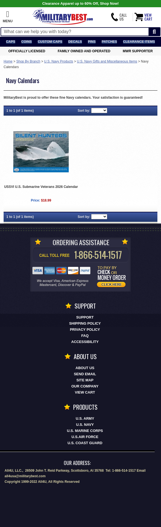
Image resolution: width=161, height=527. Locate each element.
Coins (26, 42)
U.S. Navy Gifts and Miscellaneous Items (107, 61)
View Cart (85, 392)
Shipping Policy (85, 323)
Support (85, 317)
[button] (7, 17)
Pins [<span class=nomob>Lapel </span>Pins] (92, 42)
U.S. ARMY (85, 418)
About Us (85, 368)
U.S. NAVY (85, 424)
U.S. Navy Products (58, 61)
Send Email (85, 374)
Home (8, 61)
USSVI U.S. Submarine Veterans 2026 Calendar (41, 187)
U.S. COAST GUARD (85, 443)
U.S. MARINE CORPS (85, 431)
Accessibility (85, 342)
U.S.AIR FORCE (84, 437)
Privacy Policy (85, 329)
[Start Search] (154, 31)
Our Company (85, 386)
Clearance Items (139, 42)
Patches (109, 42)
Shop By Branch (28, 61)
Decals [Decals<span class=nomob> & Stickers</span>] (75, 42)
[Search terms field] (75, 31)
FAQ (85, 336)
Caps (10, 42)
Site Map (84, 380)
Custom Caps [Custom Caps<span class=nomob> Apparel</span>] (50, 42)
